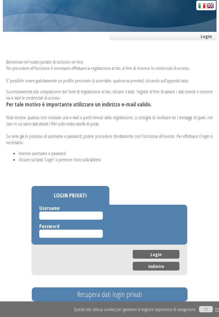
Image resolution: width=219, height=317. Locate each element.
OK (206, 309)
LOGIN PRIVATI (70, 195)
